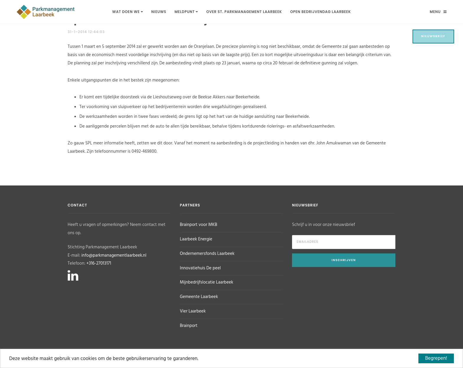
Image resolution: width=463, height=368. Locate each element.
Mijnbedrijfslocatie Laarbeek (206, 282)
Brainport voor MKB (198, 224)
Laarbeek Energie (196, 239)
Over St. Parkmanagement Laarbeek (244, 11)
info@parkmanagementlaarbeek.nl (113, 255)
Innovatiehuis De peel (200, 268)
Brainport (189, 325)
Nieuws (158, 11)
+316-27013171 (98, 263)
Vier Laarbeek (193, 311)
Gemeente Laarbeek (199, 296)
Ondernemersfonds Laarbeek (207, 253)
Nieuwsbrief (433, 36)
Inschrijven (344, 260)
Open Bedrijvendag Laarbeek (320, 11)
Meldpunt (186, 11)
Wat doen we (127, 11)
